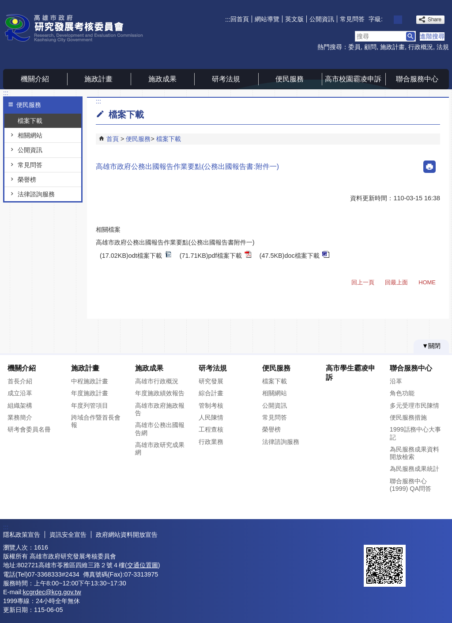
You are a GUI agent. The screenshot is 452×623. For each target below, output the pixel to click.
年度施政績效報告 (160, 393)
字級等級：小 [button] (388, 19)
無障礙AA (417, 534)
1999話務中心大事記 (415, 433)
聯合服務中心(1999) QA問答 (410, 485)
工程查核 (211, 429)
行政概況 (420, 46)
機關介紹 (35, 79)
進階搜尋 (432, 36)
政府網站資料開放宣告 (127, 534)
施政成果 (162, 79)
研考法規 (226, 79)
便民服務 (289, 79)
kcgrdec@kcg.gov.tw (52, 592)
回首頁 (239, 19)
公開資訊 (321, 19)
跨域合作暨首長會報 (96, 421)
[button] (410, 36)
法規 (443, 46)
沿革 (396, 381)
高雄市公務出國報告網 (160, 428)
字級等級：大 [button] (407, 19)
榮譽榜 (27, 179)
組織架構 (20, 405)
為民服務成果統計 (414, 468)
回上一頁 (362, 282)
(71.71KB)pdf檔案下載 (216, 255)
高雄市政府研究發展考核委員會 (77, 28)
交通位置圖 (142, 565)
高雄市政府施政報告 (160, 409)
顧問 (370, 46)
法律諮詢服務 (36, 194)
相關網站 (30, 135)
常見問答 (352, 19)
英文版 (294, 19)
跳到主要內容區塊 (4, 4)
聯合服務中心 (417, 79)
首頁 (112, 138)
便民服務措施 (408, 417)
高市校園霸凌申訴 (353, 79)
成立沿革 (20, 393)
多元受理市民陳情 (414, 405)
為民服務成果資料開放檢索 (414, 453)
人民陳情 (211, 417)
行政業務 (211, 441)
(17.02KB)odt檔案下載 (136, 255)
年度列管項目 (89, 405)
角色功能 (402, 393)
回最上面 (396, 282)
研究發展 (211, 381)
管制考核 (211, 405)
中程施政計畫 (89, 381)
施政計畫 (392, 46)
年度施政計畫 (89, 393)
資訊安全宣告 (68, 534)
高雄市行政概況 (156, 381)
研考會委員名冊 (29, 429)
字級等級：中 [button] (398, 19)
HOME (427, 282)
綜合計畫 (211, 393)
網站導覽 (267, 19)
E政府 (373, 533)
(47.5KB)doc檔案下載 (294, 255)
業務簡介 (20, 417)
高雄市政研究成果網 (160, 448)
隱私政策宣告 (21, 534)
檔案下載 (30, 120)
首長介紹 (20, 381)
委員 (354, 46)
